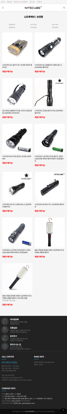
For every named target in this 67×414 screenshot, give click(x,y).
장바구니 (16, 2)
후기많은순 (33, 27)
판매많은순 (12, 24)
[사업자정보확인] (25, 401)
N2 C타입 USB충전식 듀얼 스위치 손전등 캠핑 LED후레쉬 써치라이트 (17, 111)
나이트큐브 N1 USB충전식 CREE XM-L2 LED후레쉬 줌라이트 (48, 66)
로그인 (3, 2)
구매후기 (39, 2)
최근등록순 (55, 27)
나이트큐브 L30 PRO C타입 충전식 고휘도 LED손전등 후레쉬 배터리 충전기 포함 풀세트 (49, 158)
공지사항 (32, 2)
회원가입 (9, 2)
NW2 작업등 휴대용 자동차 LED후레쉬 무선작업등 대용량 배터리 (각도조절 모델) (17, 298)
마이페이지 (24, 2)
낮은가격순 (33, 24)
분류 (3, 7)
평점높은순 (12, 27)
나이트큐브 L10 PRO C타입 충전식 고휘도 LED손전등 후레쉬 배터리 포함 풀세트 (16, 251)
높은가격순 (55, 24)
